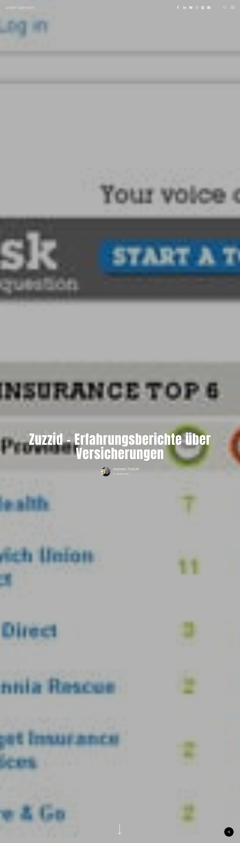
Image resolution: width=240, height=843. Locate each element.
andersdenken (19, 7)
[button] (233, 7)
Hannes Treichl (126, 469)
